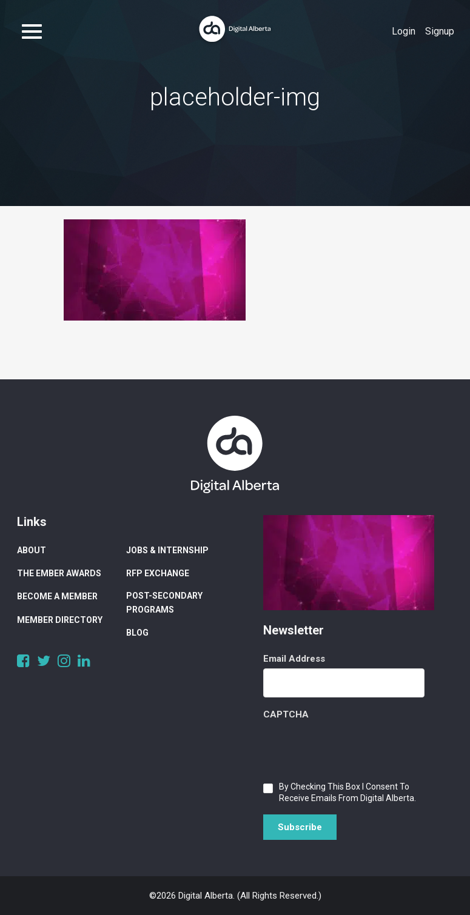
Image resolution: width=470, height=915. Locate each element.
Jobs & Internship (167, 550)
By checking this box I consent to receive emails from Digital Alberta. (347, 792)
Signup (439, 31)
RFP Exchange (157, 573)
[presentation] (355, 747)
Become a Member (57, 596)
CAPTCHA (286, 714)
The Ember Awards (59, 573)
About (31, 550)
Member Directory (59, 620)
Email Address (294, 658)
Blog (137, 632)
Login (403, 31)
